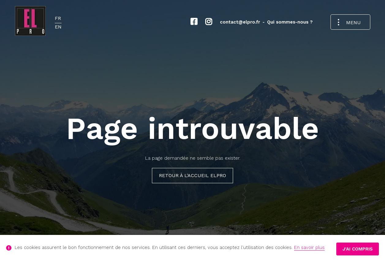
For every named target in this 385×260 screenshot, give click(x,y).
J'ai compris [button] (357, 249)
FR (58, 18)
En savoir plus (309, 247)
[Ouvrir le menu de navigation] (350, 22)
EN (58, 27)
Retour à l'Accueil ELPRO (192, 175)
